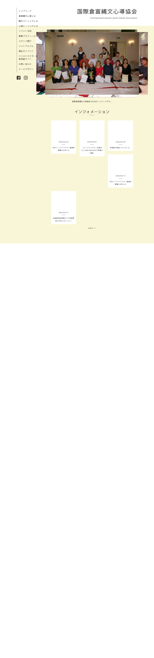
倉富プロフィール (27, 36)
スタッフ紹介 (25, 41)
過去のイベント (26, 51)
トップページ (25, 11)
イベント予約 (25, 31)
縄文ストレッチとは (28, 21)
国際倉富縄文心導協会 (107, 11)
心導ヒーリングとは (28, 26)
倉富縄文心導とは (27, 16)
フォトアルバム (26, 46)
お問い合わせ (25, 64)
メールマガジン (26, 69)
